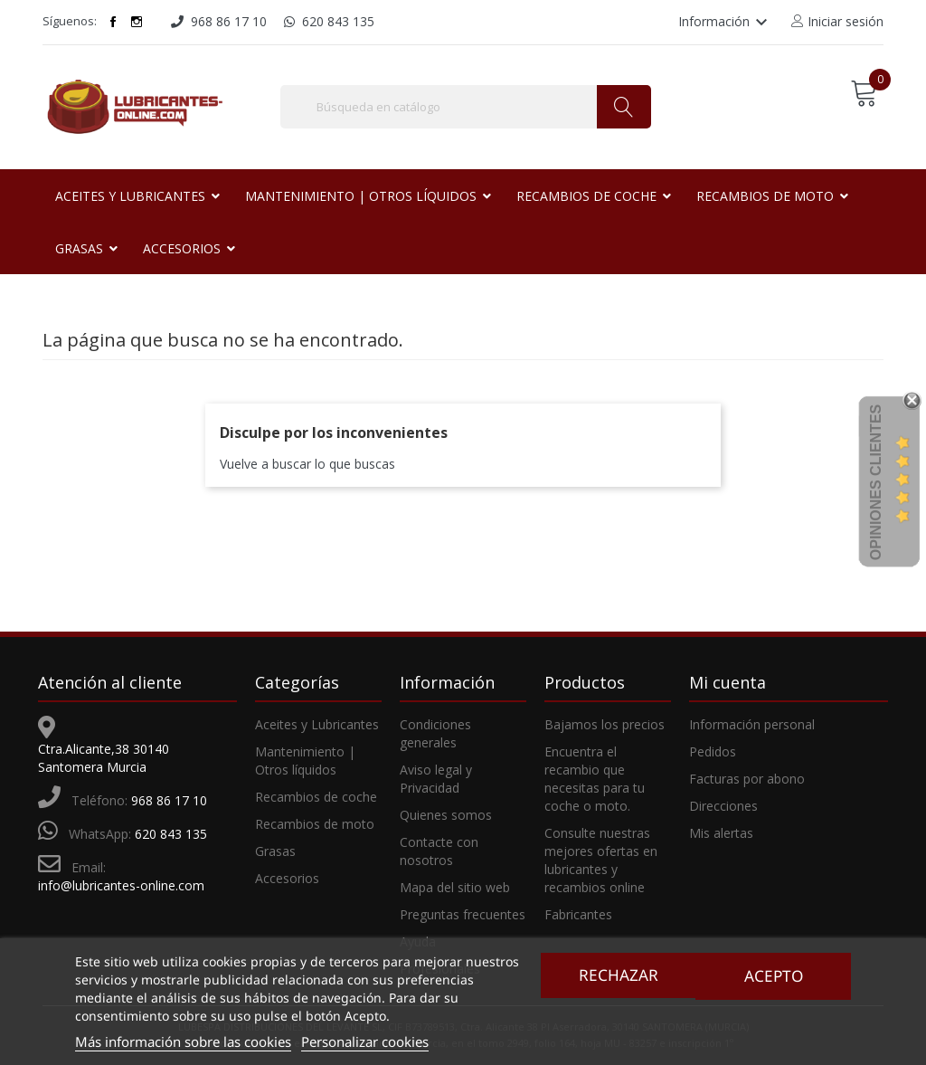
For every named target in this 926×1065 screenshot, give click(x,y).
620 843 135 (171, 833)
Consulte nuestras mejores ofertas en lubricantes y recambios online (600, 860)
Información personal (752, 724)
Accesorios (287, 878)
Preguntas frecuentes (462, 914)
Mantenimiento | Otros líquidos (305, 760)
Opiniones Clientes (875, 482)
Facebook (113, 21)
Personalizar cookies (365, 1041)
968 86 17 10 (169, 800)
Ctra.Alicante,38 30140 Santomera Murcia (103, 757)
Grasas (275, 851)
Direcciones (723, 805)
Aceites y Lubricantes (317, 724)
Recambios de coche (316, 796)
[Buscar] (465, 106)
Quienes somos (446, 814)
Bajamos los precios (604, 724)
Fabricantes (578, 914)
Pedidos (712, 751)
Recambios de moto (314, 823)
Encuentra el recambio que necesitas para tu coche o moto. (594, 778)
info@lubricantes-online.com (121, 885)
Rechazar (616, 975)
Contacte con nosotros (439, 851)
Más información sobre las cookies (183, 1041)
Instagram (136, 21)
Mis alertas (721, 833)
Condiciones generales (435, 733)
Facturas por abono (747, 778)
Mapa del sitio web (455, 887)
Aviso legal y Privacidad (436, 778)
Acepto (775, 975)
